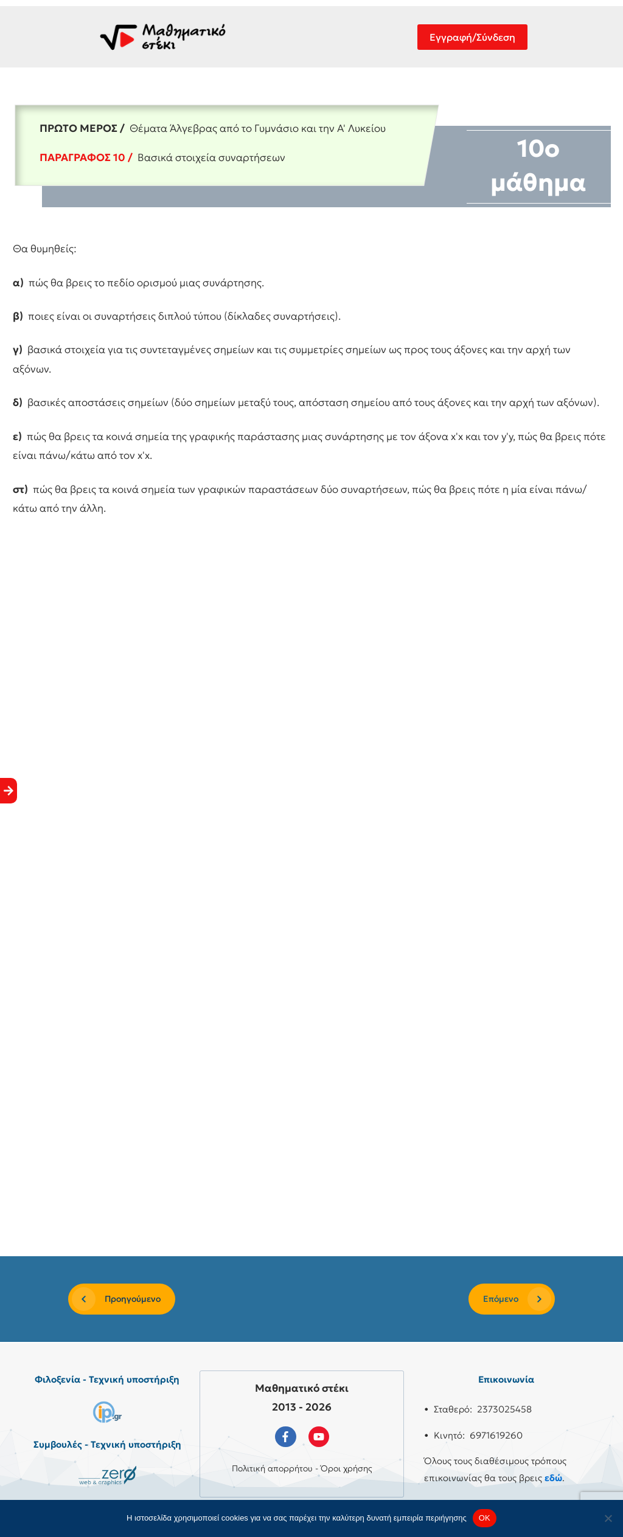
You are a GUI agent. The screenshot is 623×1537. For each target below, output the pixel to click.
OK (484, 1517)
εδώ (553, 1478)
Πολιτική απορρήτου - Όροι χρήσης (302, 1468)
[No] (608, 1518)
